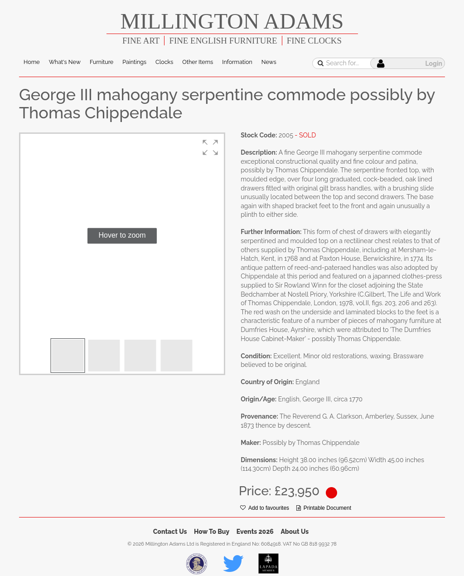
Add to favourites (264, 508)
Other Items (197, 62)
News (268, 62)
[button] (210, 147)
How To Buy (211, 531)
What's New (65, 62)
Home (32, 62)
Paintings (134, 62)
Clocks (164, 62)
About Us (294, 531)
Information (237, 62)
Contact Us (170, 531)
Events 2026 (255, 531)
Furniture (101, 62)
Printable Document (323, 508)
